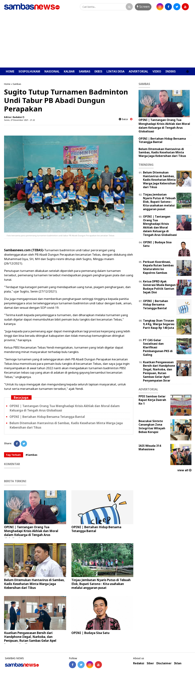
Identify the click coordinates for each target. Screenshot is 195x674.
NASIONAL (52, 71)
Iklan (177, 663)
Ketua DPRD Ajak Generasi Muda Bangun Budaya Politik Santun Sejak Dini (159, 286)
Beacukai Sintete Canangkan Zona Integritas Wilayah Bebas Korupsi (152, 426)
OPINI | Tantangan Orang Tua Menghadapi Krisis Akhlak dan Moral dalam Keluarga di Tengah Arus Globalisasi (31, 533)
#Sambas (31, 454)
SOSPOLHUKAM (29, 71)
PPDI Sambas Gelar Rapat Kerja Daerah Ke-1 (152, 400)
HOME (10, 71)
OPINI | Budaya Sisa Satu (90, 633)
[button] (187, 70)
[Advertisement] (97, 41)
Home (7, 84)
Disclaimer (164, 663)
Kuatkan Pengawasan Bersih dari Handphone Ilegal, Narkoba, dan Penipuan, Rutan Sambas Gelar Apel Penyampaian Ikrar (30, 638)
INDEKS (170, 71)
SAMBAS (84, 71)
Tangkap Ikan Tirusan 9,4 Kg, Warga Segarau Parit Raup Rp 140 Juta (158, 324)
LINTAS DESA (115, 71)
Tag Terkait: (13, 454)
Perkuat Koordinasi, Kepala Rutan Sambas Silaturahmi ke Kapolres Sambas (158, 267)
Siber (150, 663)
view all (184, 470)
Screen (143, 6)
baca (123, 119)
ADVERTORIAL (138, 71)
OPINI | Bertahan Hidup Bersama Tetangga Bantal (47, 417)
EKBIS (98, 71)
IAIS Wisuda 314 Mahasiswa (150, 447)
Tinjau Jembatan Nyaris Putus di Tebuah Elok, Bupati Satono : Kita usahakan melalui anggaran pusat (101, 584)
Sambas (17, 84)
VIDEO (157, 71)
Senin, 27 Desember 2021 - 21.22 (19, 120)
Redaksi (138, 663)
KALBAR (69, 71)
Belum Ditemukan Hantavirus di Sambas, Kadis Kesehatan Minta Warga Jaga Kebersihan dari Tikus (34, 584)
